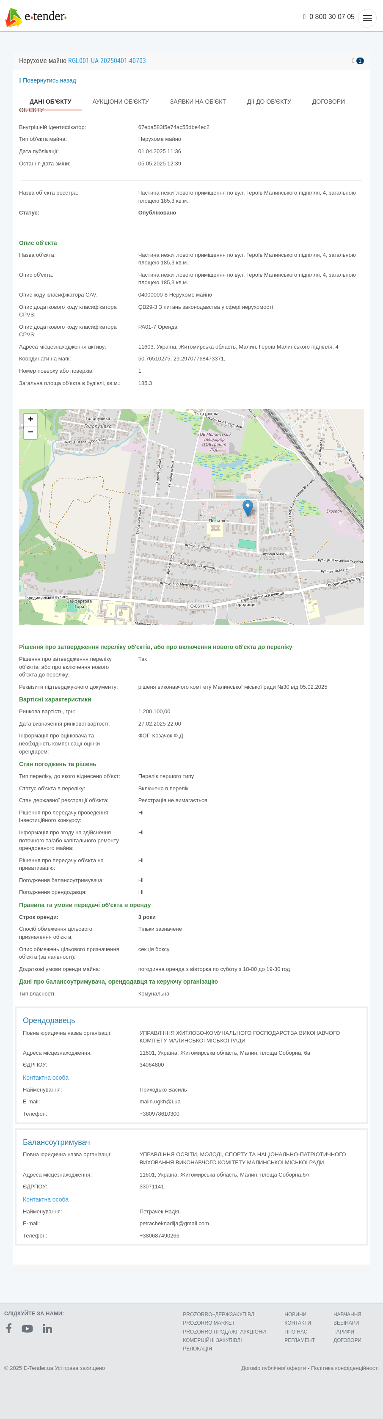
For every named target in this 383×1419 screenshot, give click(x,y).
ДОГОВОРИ (347, 1340)
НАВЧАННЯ (347, 1314)
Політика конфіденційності (345, 1368)
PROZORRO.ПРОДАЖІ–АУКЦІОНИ (224, 1332)
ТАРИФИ (343, 1332)
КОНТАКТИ (297, 1323)
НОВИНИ (295, 1314)
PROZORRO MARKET (209, 1323)
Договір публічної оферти (273, 1368)
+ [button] (30, 420)
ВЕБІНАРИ (346, 1323)
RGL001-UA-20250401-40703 (107, 61)
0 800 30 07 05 (329, 16)
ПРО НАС (295, 1332)
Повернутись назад (47, 80)
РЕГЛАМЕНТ (299, 1340)
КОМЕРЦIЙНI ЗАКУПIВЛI (212, 1340)
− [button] (30, 432)
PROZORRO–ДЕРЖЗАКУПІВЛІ (219, 1314)
